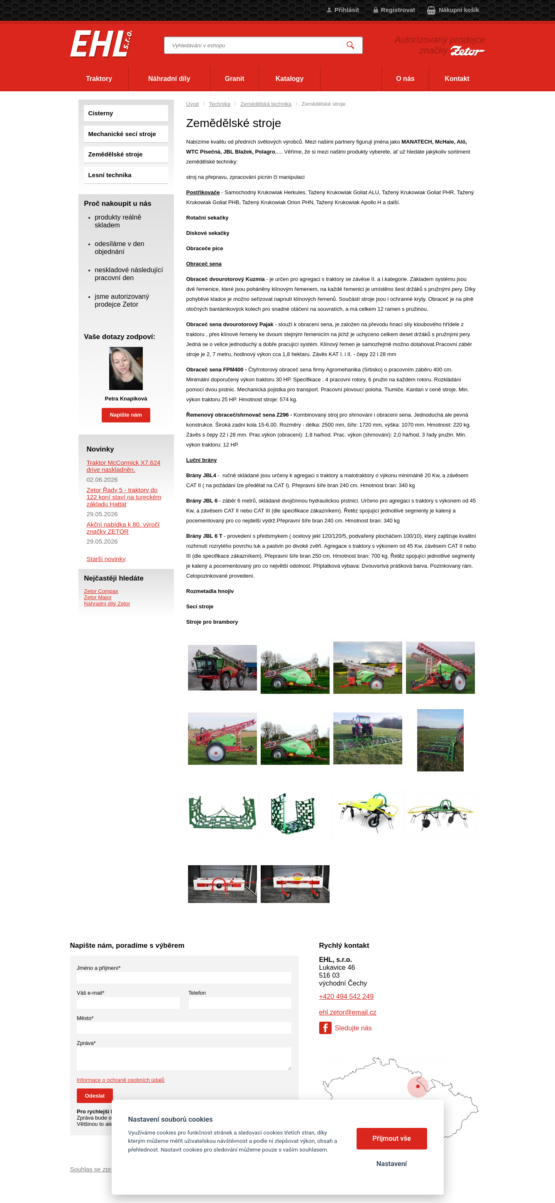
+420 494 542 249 (346, 996)
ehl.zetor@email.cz (348, 1012)
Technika (219, 104)
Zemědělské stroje (115, 154)
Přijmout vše (391, 1138)
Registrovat (398, 9)
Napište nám (126, 415)
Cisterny (100, 113)
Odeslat (95, 1096)
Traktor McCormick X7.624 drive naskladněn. (124, 466)
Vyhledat (350, 45)
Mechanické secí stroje (122, 133)
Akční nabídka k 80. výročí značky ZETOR (123, 528)
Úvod (192, 104)
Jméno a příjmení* (99, 968)
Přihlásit (347, 9)
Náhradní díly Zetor (107, 603)
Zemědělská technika (265, 104)
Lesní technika (109, 174)
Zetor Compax (101, 591)
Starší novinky (106, 558)
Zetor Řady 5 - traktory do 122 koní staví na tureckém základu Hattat (124, 497)
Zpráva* (86, 1043)
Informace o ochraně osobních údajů (120, 1080)
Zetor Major (97, 597)
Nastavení (392, 1164)
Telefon (197, 993)
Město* (85, 1018)
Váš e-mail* (90, 993)
